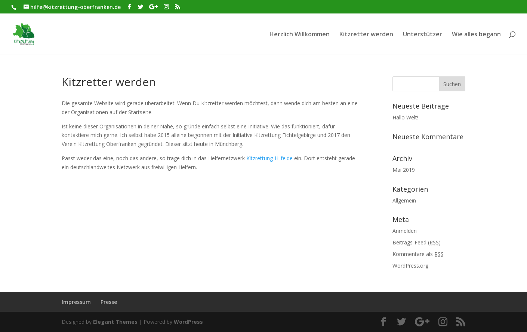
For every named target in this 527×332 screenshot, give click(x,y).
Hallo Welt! (405, 117)
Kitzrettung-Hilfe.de (269, 158)
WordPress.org (410, 265)
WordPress (188, 321)
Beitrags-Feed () (416, 242)
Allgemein (404, 200)
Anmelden (404, 230)
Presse (109, 301)
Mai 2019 (403, 169)
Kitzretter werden (366, 34)
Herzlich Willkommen (299, 34)
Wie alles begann (476, 34)
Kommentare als (418, 254)
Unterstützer (422, 34)
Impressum (76, 301)
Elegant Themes (115, 321)
